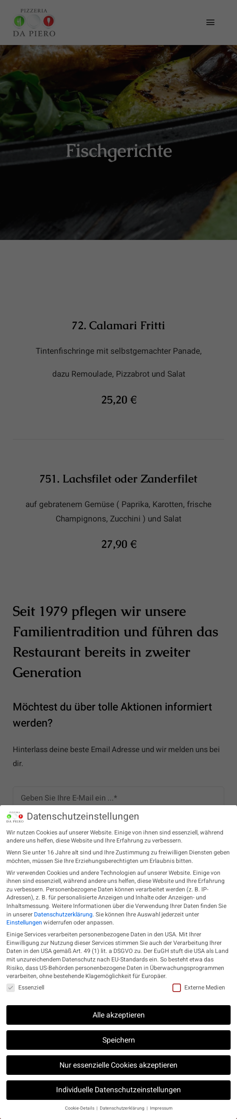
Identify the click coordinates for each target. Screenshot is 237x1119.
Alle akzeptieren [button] (119, 1011)
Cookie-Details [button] (80, 1104)
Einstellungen (24, 918)
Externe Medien (198, 983)
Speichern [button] (118, 1036)
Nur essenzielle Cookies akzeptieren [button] (118, 1061)
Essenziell (25, 983)
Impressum (161, 1104)
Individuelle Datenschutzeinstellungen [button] (118, 1086)
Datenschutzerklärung (63, 910)
